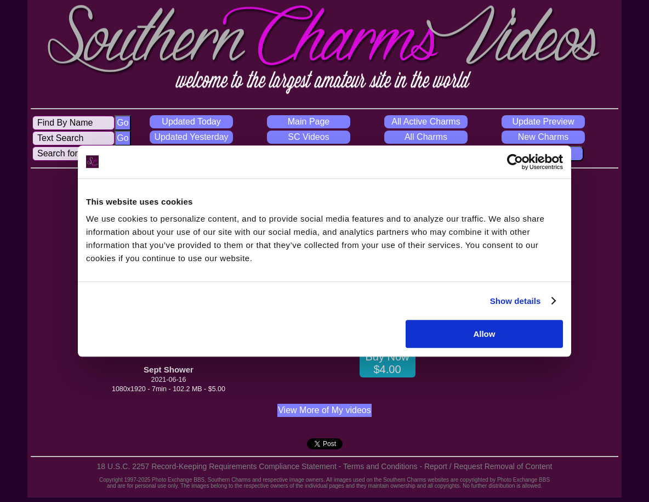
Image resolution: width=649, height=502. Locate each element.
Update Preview (543, 121)
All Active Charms (425, 121)
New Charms (543, 137)
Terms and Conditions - (383, 466)
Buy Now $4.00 (387, 363)
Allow (484, 334)
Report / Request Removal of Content (488, 466)
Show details (515, 301)
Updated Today (191, 121)
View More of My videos (324, 410)
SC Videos (308, 137)
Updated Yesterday (191, 137)
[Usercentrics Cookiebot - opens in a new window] (515, 162)
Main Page (309, 121)
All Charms (426, 137)
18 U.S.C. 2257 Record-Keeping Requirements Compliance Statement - (220, 466)
